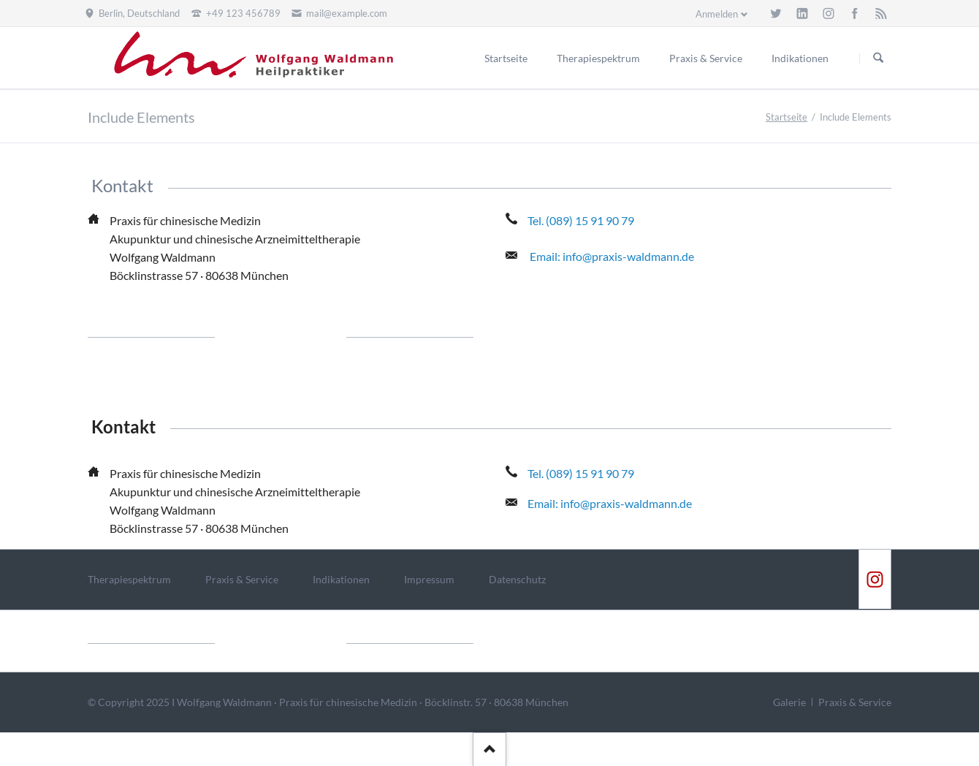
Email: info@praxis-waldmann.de (612, 256)
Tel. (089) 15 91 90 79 (580, 220)
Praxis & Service (241, 579)
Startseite (786, 117)
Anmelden (717, 14)
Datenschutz (517, 579)
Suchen (878, 58)
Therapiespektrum (129, 579)
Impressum (429, 579)
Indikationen (341, 579)
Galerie (789, 702)
